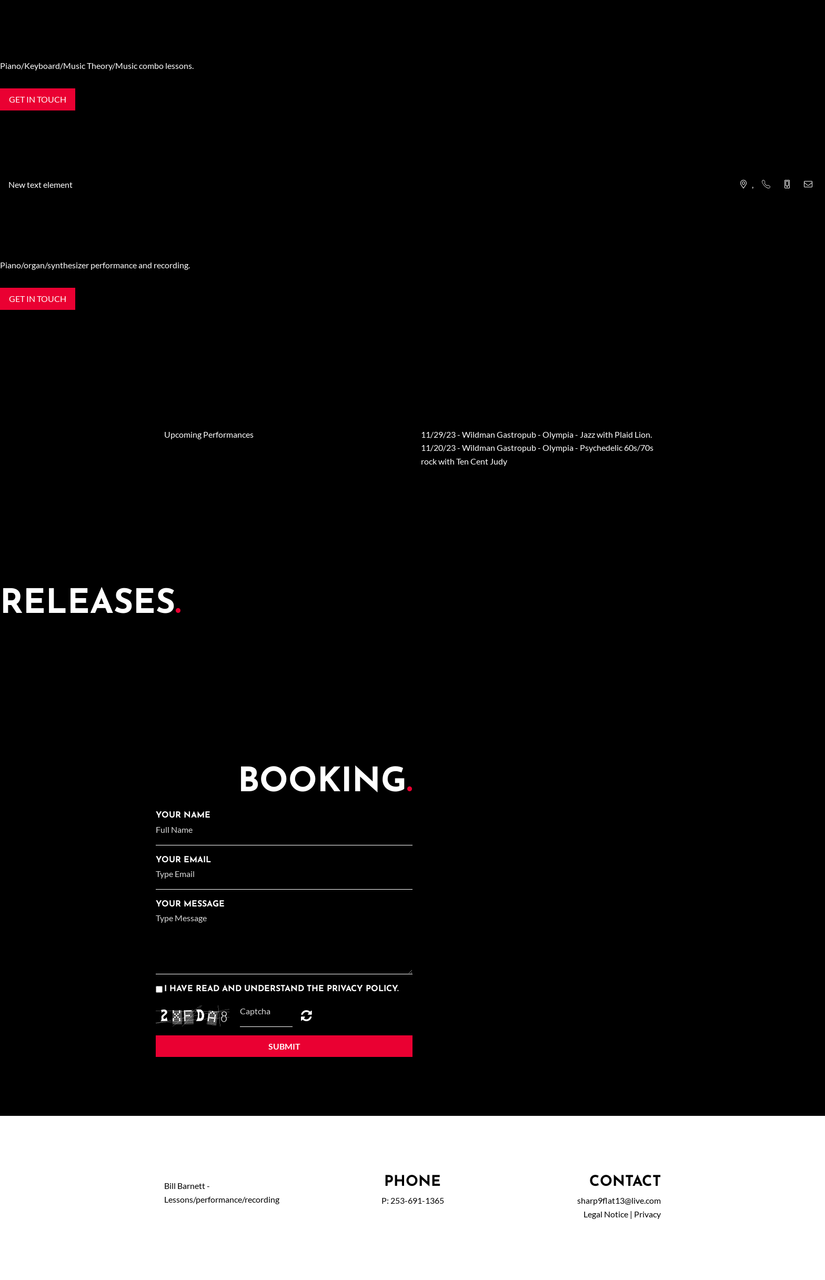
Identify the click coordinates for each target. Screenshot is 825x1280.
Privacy (647, 1214)
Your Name (183, 815)
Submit (284, 1046)
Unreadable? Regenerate (306, 1015)
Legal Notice (605, 1214)
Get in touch (37, 99)
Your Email (183, 860)
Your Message (190, 904)
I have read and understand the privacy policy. (281, 989)
